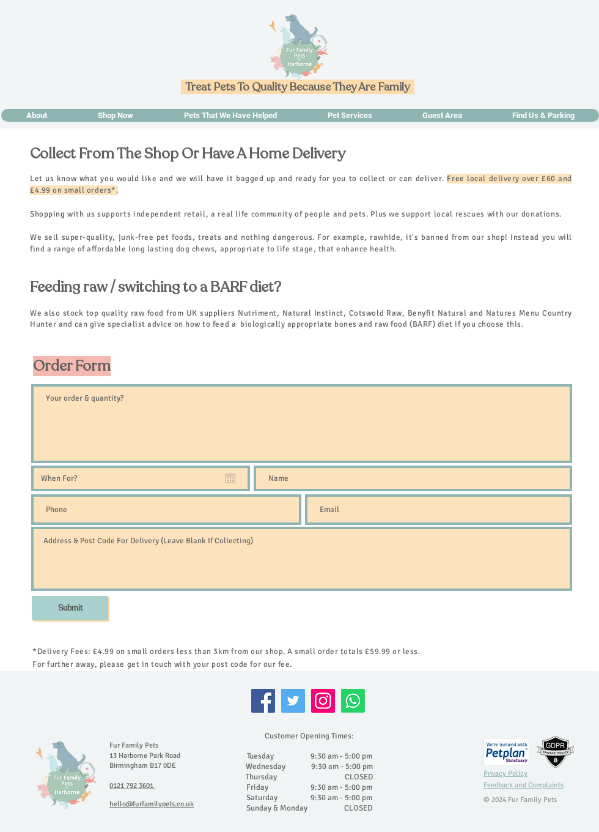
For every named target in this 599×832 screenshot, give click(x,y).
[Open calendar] (230, 478)
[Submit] (70, 608)
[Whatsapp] (353, 701)
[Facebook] (263, 701)
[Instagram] (323, 701)
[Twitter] (293, 701)
